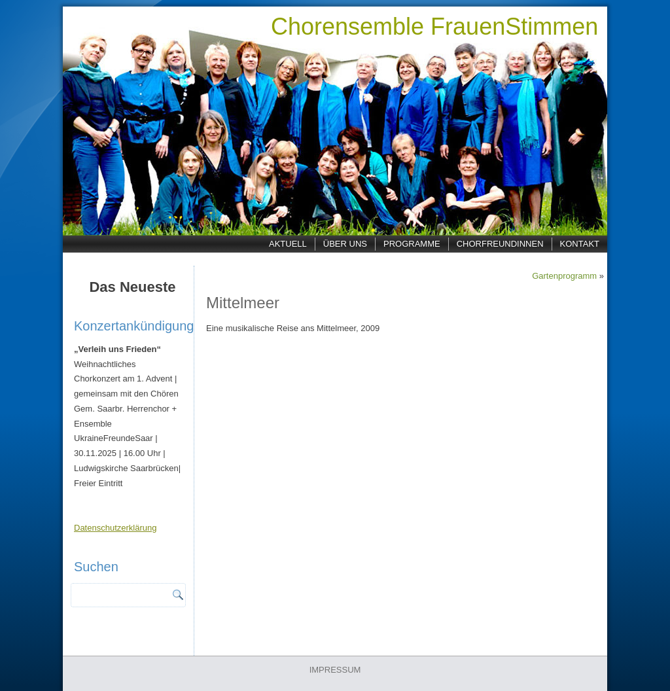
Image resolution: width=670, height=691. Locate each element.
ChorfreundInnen (500, 244)
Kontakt (579, 244)
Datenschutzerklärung (115, 528)
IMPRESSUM (335, 670)
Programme (411, 244)
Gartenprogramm (564, 276)
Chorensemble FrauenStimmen (434, 26)
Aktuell (288, 244)
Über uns (345, 244)
